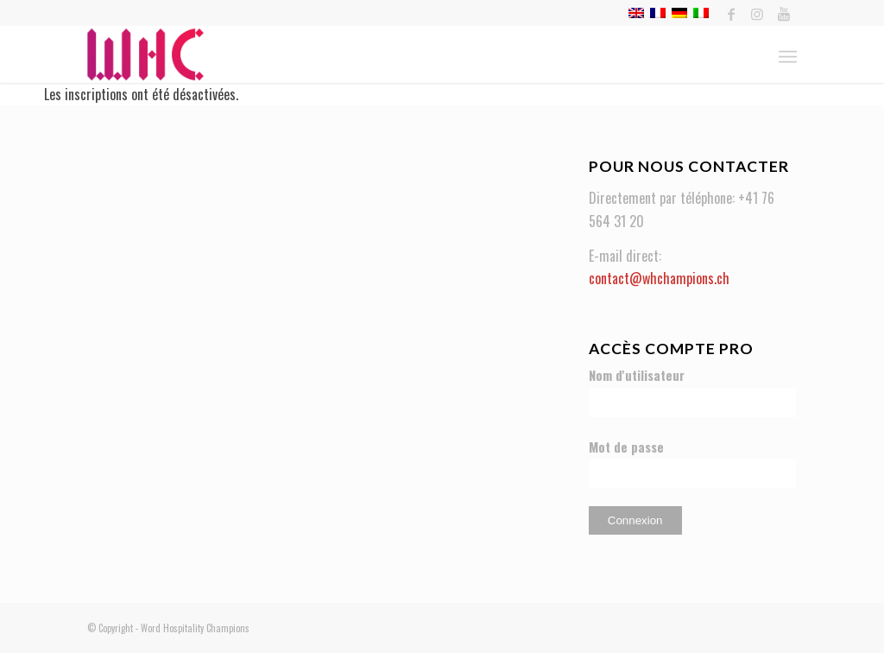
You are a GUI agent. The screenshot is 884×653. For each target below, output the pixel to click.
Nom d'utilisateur (637, 374)
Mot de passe (626, 446)
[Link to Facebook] (731, 13)
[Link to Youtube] (784, 13)
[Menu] (788, 54)
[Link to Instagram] (757, 13)
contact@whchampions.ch (659, 278)
